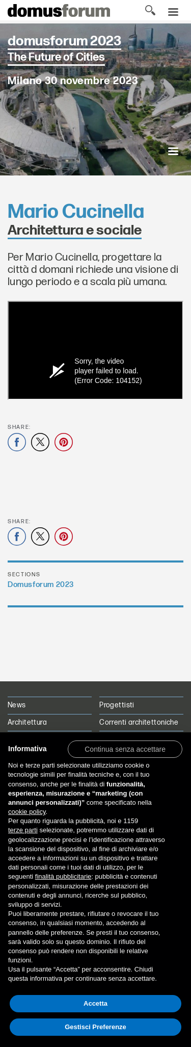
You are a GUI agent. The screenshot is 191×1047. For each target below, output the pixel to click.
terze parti (23, 830)
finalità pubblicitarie (63, 876)
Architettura (27, 722)
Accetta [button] (95, 1003)
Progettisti (116, 705)
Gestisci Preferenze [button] (95, 1027)
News (17, 705)
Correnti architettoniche (138, 722)
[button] (125, 748)
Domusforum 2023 (41, 584)
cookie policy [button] (26, 811)
